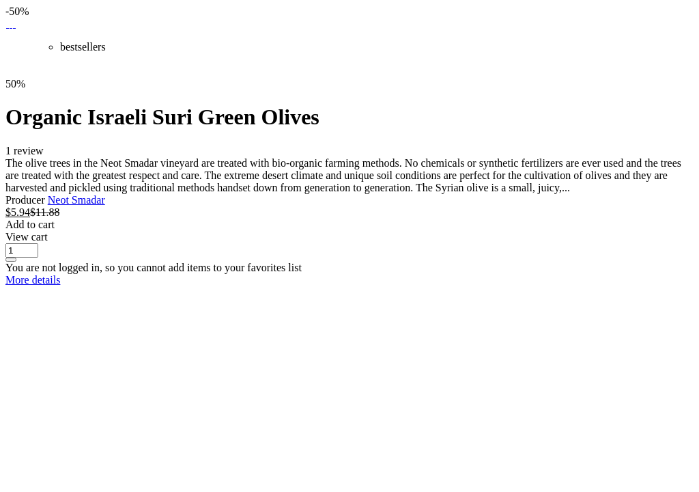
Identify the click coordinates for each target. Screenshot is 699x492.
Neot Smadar (76, 200)
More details (32, 280)
